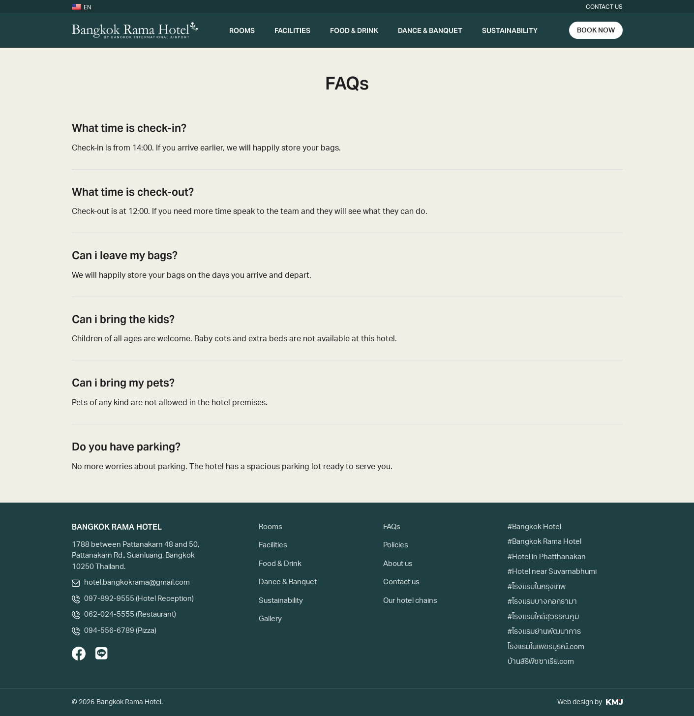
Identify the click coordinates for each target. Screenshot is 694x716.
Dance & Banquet (430, 30)
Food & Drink (354, 30)
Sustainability (510, 30)
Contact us (604, 7)
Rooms (242, 30)
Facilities (292, 30)
